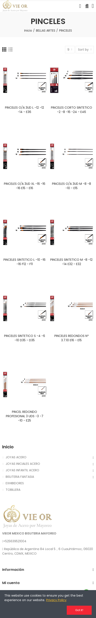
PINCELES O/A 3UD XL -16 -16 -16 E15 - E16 (24, 186)
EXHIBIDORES (15, 483)
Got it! (79, 610)
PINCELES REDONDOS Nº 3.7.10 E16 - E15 (71, 338)
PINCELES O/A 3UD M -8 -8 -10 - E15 (71, 186)
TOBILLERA (13, 490)
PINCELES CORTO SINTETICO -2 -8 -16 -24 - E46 (71, 109)
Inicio (8, 447)
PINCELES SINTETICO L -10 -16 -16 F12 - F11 (24, 262)
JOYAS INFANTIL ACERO (22, 470)
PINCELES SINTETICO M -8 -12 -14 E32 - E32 (71, 262)
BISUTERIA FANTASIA (20, 477)
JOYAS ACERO (16, 457)
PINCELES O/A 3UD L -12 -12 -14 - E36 (24, 109)
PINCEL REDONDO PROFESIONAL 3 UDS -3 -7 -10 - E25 (24, 416)
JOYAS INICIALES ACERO (23, 464)
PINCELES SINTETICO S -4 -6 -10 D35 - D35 (24, 338)
